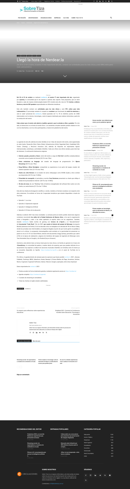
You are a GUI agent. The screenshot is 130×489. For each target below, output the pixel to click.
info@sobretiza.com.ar (56, 483)
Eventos (34, 55)
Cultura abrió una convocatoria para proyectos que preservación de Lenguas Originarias (70, 435)
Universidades (33, 18)
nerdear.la (44, 97)
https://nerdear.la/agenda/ (38, 274)
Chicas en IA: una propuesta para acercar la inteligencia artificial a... (36, 454)
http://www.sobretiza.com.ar (35, 325)
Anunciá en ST (77, 1)
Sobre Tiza (21, 71)
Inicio (18, 23)
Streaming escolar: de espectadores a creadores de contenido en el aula (101, 168)
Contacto (57, 1)
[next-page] (21, 367)
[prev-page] (18, 367)
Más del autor (36, 341)
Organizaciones (46, 18)
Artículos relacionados (24, 341)
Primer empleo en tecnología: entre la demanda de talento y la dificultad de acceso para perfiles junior (48, 361)
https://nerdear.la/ (71, 271)
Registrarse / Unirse (49, 1)
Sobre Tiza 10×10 (77, 18)
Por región (22, 18)
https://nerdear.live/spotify (49, 250)
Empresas (57, 18)
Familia (39, 55)
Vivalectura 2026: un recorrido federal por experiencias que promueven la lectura (102, 145)
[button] (111, 18)
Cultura (66, 18)
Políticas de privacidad (66, 1)
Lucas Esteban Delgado (90, 150)
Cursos (23, 23)
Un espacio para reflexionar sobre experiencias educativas (31, 311)
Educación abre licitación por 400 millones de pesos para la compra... (69, 444)
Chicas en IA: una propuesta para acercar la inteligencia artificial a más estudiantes (102, 186)
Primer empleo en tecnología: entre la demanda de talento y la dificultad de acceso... (102, 210)
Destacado (29, 23)
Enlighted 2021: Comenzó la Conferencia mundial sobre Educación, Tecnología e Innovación (67, 312)
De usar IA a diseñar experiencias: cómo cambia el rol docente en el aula (69, 361)
